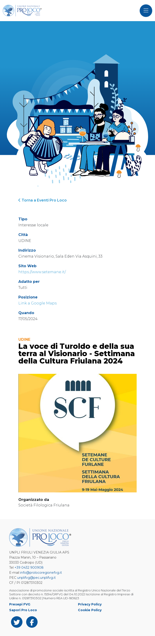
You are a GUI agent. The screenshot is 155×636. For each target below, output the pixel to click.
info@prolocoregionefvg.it (41, 573)
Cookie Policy (90, 610)
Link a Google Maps (37, 303)
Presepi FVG (19, 604)
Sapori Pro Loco (23, 610)
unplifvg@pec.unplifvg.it (36, 578)
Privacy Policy (90, 604)
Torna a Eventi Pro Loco (42, 200)
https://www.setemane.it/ (42, 272)
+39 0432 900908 (29, 567)
